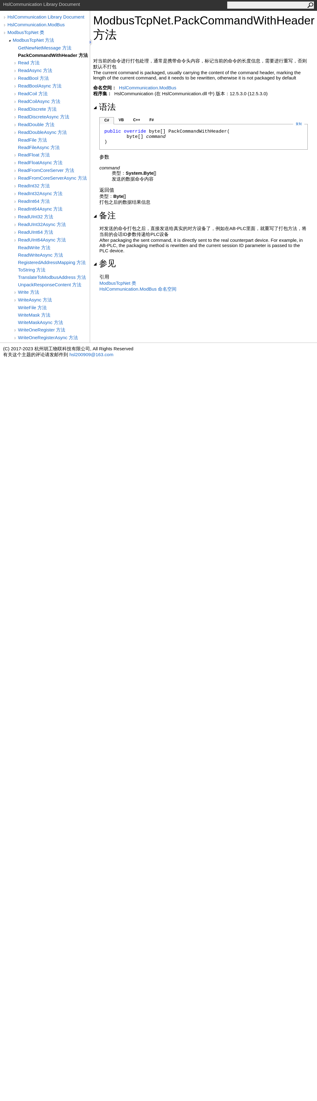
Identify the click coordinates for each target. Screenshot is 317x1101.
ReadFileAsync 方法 (39, 147)
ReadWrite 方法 (34, 247)
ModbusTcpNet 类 (25, 32)
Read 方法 (29, 62)
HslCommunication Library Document (45, 16)
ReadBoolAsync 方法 (40, 85)
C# (106, 120)
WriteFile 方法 (32, 307)
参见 (104, 263)
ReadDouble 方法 (36, 124)
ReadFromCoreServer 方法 (46, 170)
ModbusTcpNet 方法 (33, 40)
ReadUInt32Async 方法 (42, 224)
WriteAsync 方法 (35, 299)
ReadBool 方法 (33, 78)
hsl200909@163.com (91, 354)
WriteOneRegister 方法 (41, 329)
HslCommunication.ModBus (36, 24)
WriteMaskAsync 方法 (40, 322)
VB (121, 120)
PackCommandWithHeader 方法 (53, 55)
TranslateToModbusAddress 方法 (52, 277)
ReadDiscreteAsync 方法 (43, 116)
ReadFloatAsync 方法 (40, 162)
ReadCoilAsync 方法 (39, 101)
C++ (136, 120)
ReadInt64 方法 (34, 201)
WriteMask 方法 (34, 315)
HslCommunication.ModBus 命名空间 (137, 289)
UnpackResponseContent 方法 (49, 284)
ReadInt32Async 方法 (40, 193)
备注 (104, 215)
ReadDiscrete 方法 (37, 109)
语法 (104, 107)
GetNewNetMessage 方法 (45, 47)
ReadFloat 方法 (34, 154)
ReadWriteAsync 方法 (40, 255)
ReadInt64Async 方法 (40, 208)
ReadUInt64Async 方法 (42, 239)
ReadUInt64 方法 (35, 232)
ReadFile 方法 (32, 140)
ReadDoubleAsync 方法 (42, 132)
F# (152, 120)
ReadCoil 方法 (33, 93)
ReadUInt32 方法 (35, 216)
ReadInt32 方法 (34, 185)
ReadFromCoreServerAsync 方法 (52, 178)
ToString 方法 (32, 269)
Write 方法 (28, 292)
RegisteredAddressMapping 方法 (52, 262)
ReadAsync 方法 (35, 70)
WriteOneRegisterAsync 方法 (48, 337)
